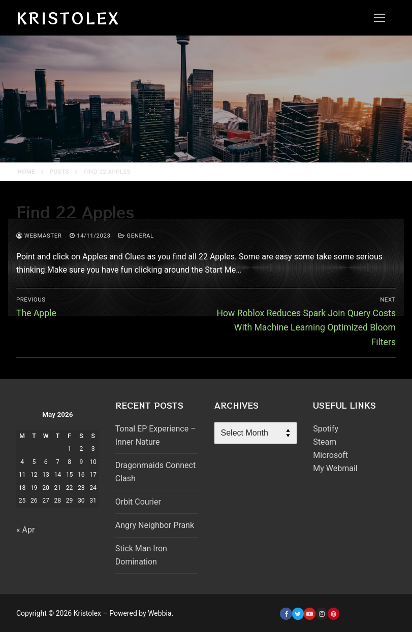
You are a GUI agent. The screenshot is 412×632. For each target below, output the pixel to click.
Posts (60, 171)
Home (27, 171)
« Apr (25, 530)
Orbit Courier (138, 502)
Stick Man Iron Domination (141, 555)
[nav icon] (379, 17)
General (135, 235)
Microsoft (330, 455)
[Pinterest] (333, 613)
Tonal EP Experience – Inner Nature (155, 435)
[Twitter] (298, 613)
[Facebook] (286, 613)
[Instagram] (321, 613)
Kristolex (68, 18)
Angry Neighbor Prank (154, 525)
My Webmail (335, 468)
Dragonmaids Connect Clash (155, 471)
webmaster (38, 235)
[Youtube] (309, 613)
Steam (324, 442)
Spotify (325, 429)
